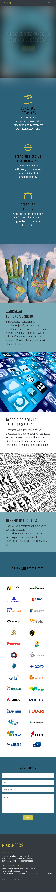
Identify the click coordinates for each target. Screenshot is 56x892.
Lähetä (28, 817)
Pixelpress (8, 3)
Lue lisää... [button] (28, 48)
